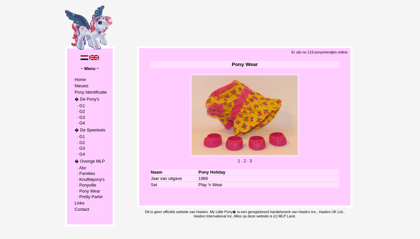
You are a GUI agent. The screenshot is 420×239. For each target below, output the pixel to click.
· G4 (80, 122)
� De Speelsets (90, 129)
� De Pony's (87, 99)
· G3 (80, 117)
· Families (85, 173)
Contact (82, 209)
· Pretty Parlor (89, 196)
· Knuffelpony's (89, 179)
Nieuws (82, 85)
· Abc (81, 167)
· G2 (80, 111)
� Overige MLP (90, 161)
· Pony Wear (87, 191)
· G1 (80, 105)
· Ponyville (85, 185)
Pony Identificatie (91, 92)
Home (80, 79)
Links (80, 202)
